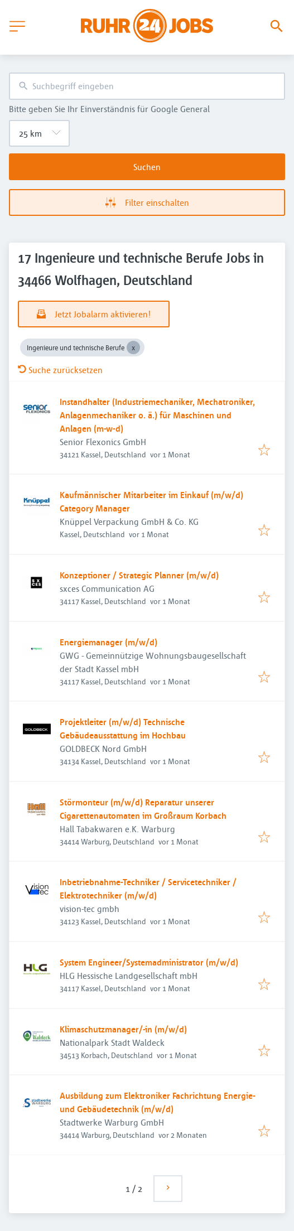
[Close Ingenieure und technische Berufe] (133, 347)
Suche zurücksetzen (60, 369)
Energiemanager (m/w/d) (108, 642)
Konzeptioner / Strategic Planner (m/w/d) (139, 575)
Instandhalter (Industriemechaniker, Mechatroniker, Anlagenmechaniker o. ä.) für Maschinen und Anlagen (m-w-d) (157, 415)
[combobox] (147, 86)
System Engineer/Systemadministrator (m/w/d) (149, 962)
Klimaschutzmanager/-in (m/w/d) (123, 1029)
